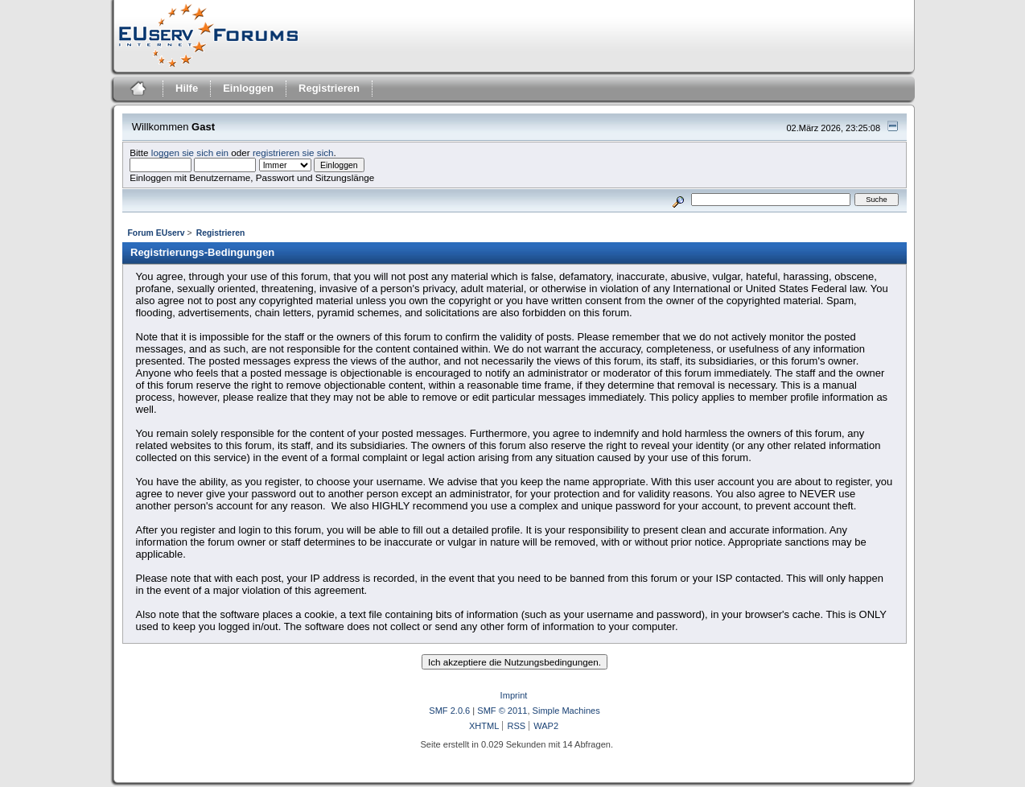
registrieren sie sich (293, 152)
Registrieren (329, 88)
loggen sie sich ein (189, 152)
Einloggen (248, 88)
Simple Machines (566, 710)
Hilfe (186, 88)
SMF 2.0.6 (449, 710)
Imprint (514, 695)
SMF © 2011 (502, 710)
